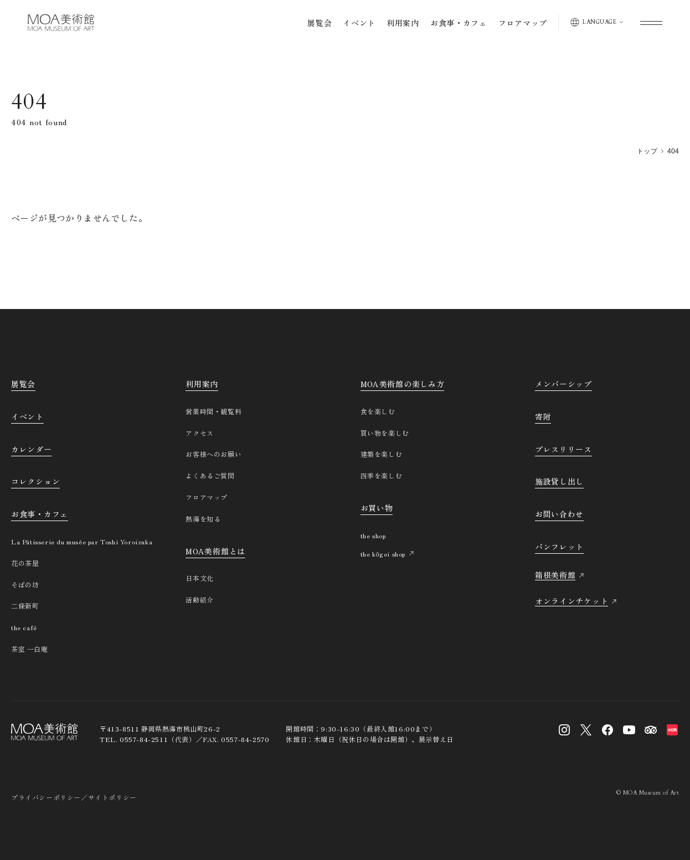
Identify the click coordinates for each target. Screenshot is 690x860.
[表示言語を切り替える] (597, 22)
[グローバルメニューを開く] (651, 22)
